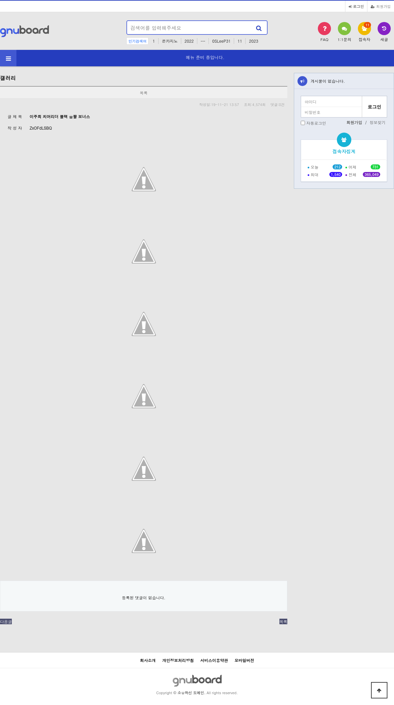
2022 (189, 41)
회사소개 (148, 660)
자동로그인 (316, 123)
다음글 (6, 621)
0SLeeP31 (221, 41)
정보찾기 (377, 122)
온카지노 (170, 41)
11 (239, 41)
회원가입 (381, 6)
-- (203, 41)
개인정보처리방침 (178, 660)
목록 (283, 621)
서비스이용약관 (214, 660)
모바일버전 (244, 660)
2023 (253, 41)
